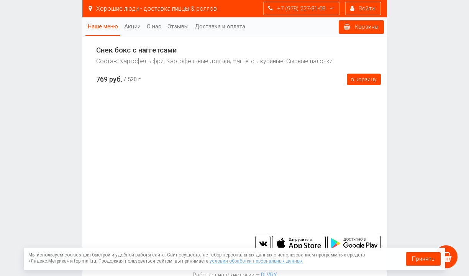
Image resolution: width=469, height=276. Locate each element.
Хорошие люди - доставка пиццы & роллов (153, 8)
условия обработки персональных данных (256, 261)
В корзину (364, 79)
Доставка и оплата (220, 26)
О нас (154, 26)
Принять (423, 258)
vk (263, 243)
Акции (132, 26)
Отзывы (178, 26)
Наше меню (103, 26)
